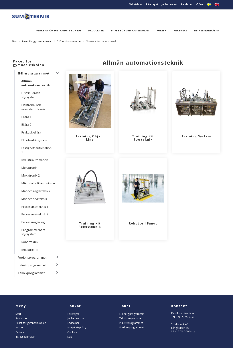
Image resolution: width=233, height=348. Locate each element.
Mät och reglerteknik (35, 191)
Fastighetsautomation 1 (36, 150)
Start (14, 41)
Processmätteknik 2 (34, 214)
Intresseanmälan (206, 30)
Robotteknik (29, 242)
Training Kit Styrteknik (143, 137)
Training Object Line (90, 137)
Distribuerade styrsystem (30, 95)
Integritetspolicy (76, 327)
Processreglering (33, 222)
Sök (199, 4)
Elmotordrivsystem (34, 140)
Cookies (72, 332)
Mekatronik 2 (30, 175)
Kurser (161, 30)
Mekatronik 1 (30, 168)
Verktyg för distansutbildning (58, 30)
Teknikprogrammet (31, 273)
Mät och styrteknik (34, 199)
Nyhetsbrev (136, 4)
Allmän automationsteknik (35, 83)
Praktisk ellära (31, 132)
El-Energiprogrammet (69, 41)
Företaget (152, 4)
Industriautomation (34, 160)
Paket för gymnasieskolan (130, 30)
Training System (196, 136)
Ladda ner (187, 4)
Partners (180, 30)
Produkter (96, 30)
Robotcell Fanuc (143, 223)
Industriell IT (30, 250)
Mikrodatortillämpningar (37, 183)
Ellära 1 (26, 117)
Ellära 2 (26, 125)
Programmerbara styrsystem (33, 232)
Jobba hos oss (169, 4)
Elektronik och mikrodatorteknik (33, 107)
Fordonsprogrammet (32, 258)
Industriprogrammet (32, 265)
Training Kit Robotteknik (90, 225)
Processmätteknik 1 (34, 207)
